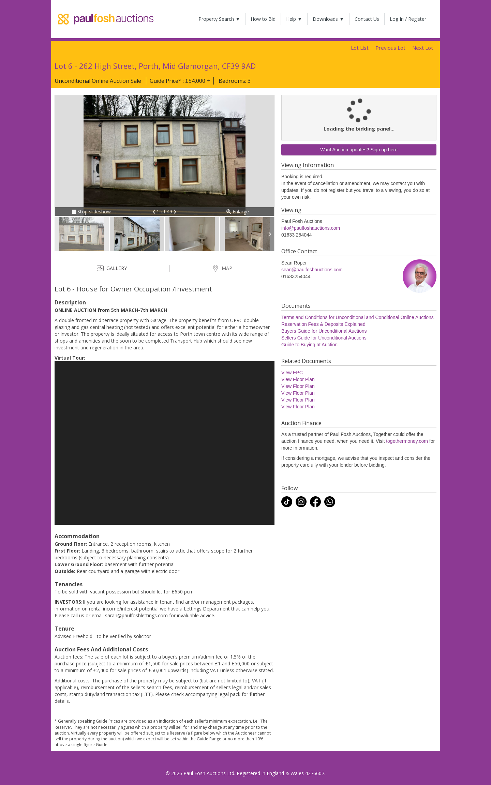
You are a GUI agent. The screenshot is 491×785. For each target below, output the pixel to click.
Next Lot (422, 47)
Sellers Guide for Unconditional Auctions (324, 338)
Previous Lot (390, 47)
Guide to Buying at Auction (309, 344)
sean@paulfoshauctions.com (312, 269)
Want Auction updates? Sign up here (359, 149)
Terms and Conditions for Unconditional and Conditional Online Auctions (357, 317)
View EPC (292, 372)
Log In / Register (408, 19)
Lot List (360, 47)
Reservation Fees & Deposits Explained (323, 324)
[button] (154, 211)
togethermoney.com (407, 441)
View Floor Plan (298, 379)
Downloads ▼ (328, 19)
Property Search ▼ (219, 19)
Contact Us (367, 19)
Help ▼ (294, 19)
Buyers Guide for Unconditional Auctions (324, 331)
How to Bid (263, 19)
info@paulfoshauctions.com (310, 228)
